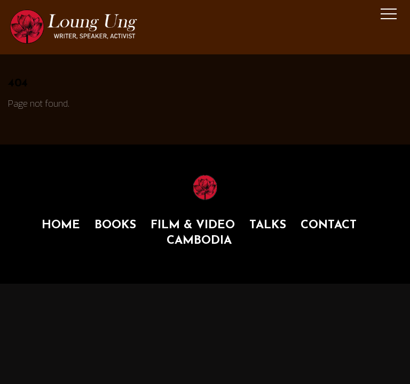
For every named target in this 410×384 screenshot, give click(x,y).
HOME (61, 225)
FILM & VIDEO (193, 225)
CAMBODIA (199, 241)
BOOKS (115, 225)
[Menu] (388, 14)
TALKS (267, 225)
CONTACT (329, 225)
